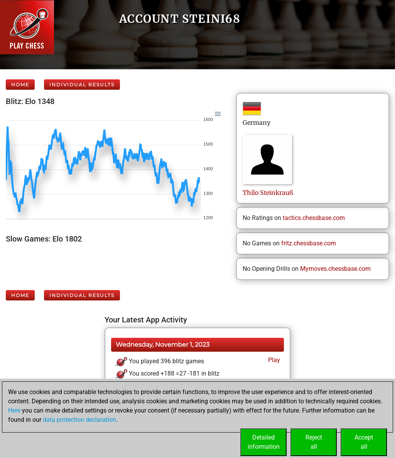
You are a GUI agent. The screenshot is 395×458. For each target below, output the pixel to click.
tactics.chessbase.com (314, 217)
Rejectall (314, 442)
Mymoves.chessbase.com (335, 268)
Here (14, 410)
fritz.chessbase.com (308, 243)
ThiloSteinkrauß (268, 192)
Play (273, 360)
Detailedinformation (264, 442)
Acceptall (363, 442)
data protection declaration (79, 419)
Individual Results (82, 84)
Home (20, 84)
